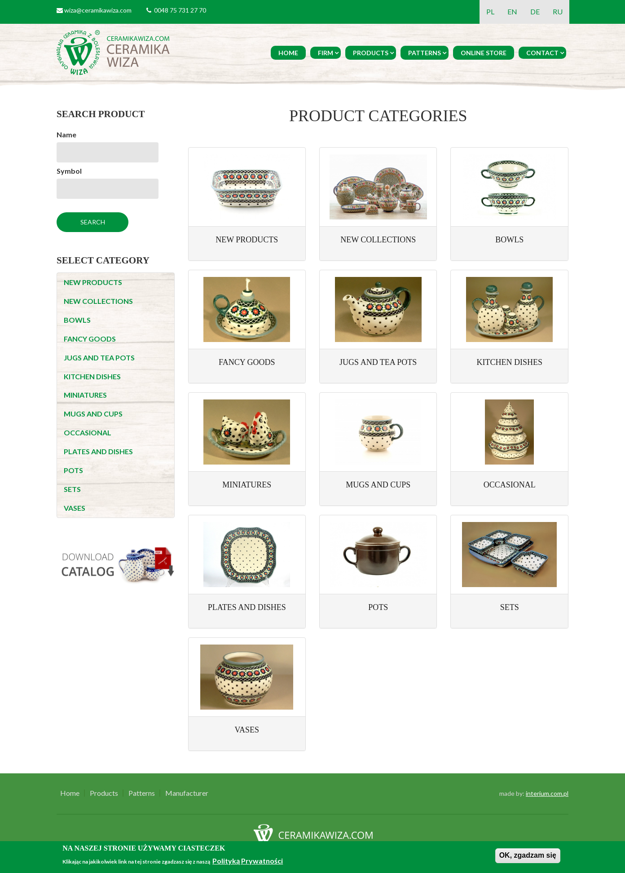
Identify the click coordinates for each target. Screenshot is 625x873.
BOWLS (77, 320)
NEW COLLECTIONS (98, 301)
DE (535, 11)
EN (512, 11)
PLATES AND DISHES (98, 451)
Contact (542, 53)
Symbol (69, 171)
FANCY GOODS (90, 338)
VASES (74, 508)
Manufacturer (186, 793)
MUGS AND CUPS (93, 413)
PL (490, 11)
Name (66, 134)
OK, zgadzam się (527, 855)
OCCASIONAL (87, 432)
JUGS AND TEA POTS (99, 357)
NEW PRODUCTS (93, 282)
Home (288, 53)
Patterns (424, 53)
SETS (72, 489)
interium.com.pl (547, 793)
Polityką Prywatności (247, 860)
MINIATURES (85, 394)
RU (558, 11)
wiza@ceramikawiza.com (98, 10)
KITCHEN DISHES (92, 376)
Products (370, 53)
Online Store (483, 53)
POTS (73, 470)
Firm (325, 53)
